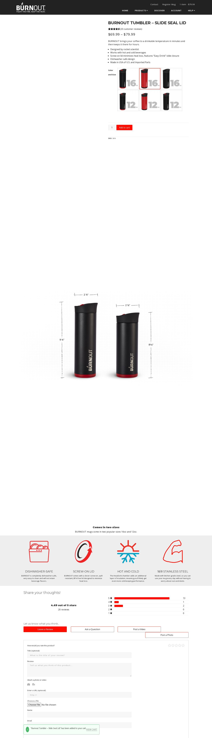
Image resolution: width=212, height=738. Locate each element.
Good (179, 639)
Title (33, 645)
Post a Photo (169, 629)
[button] (128, 78)
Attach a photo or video (36, 674)
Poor (169, 639)
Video (33, 678)
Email (30, 715)
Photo (28, 678)
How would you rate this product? (41, 640)
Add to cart (124, 127)
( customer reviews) (131, 28)
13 (184, 598)
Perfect (183, 639)
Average (176, 639)
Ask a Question (84, 629)
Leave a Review (42, 629)
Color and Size (112, 72)
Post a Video (127, 629)
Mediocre (173, 639)
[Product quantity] (112, 127)
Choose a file (33, 695)
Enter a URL (36, 685)
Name (30, 704)
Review (31, 655)
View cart (92, 729)
